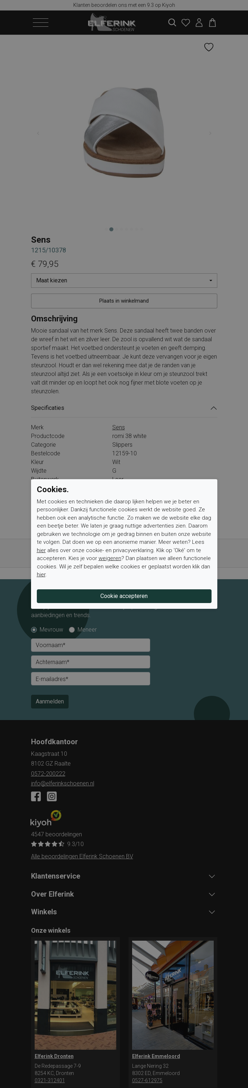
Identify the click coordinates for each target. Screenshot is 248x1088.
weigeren (110, 558)
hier (41, 550)
